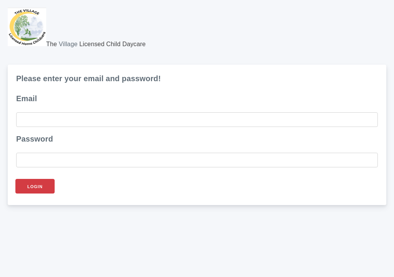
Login (35, 186)
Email (26, 98)
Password (34, 139)
